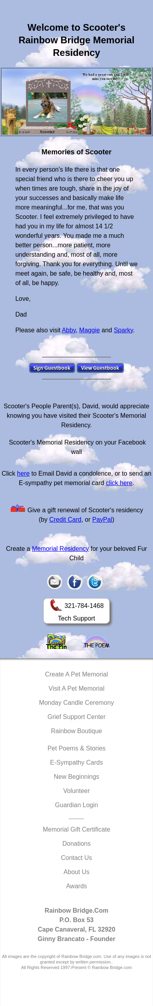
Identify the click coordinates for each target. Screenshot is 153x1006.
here (23, 473)
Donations (76, 843)
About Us (77, 872)
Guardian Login (76, 805)
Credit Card (65, 519)
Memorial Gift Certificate (77, 829)
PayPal (102, 519)
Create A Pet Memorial (76, 674)
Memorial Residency (60, 548)
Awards (76, 886)
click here (119, 483)
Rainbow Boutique (76, 731)
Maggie (89, 330)
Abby (69, 330)
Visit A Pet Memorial (77, 688)
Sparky (123, 330)
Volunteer (76, 790)
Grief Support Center (77, 716)
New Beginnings (77, 776)
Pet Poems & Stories (77, 748)
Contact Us (76, 857)
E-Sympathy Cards (76, 762)
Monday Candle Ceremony (76, 702)
